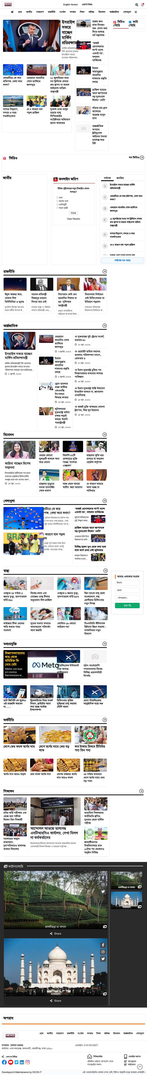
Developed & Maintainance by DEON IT (22, 1072)
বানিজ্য (91, 12)
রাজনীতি (51, 12)
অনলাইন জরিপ (68, 179)
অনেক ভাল (63, 201)
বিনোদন (102, 12)
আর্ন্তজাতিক (114, 12)
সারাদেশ (40, 12)
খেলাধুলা (127, 12)
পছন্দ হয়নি (63, 208)
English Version (70, 4)
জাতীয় (29, 12)
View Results (73, 218)
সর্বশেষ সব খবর (122, 260)
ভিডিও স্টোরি (119, 23)
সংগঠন (62, 12)
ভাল (61, 197)
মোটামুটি (63, 204)
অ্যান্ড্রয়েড (130, 1061)
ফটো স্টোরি (133, 23)
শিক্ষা (82, 12)
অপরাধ (73, 12)
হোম (20, 12)
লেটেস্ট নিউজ (87, 4)
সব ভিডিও (136, 157)
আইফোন (130, 1064)
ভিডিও (13, 158)
